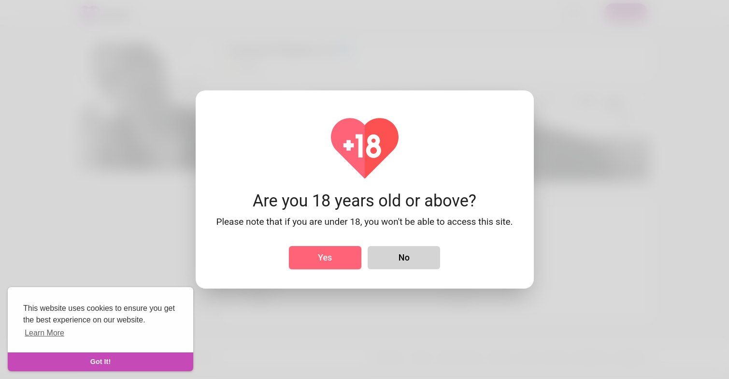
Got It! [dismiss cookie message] (100, 361)
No (404, 257)
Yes (325, 257)
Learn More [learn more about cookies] (44, 333)
